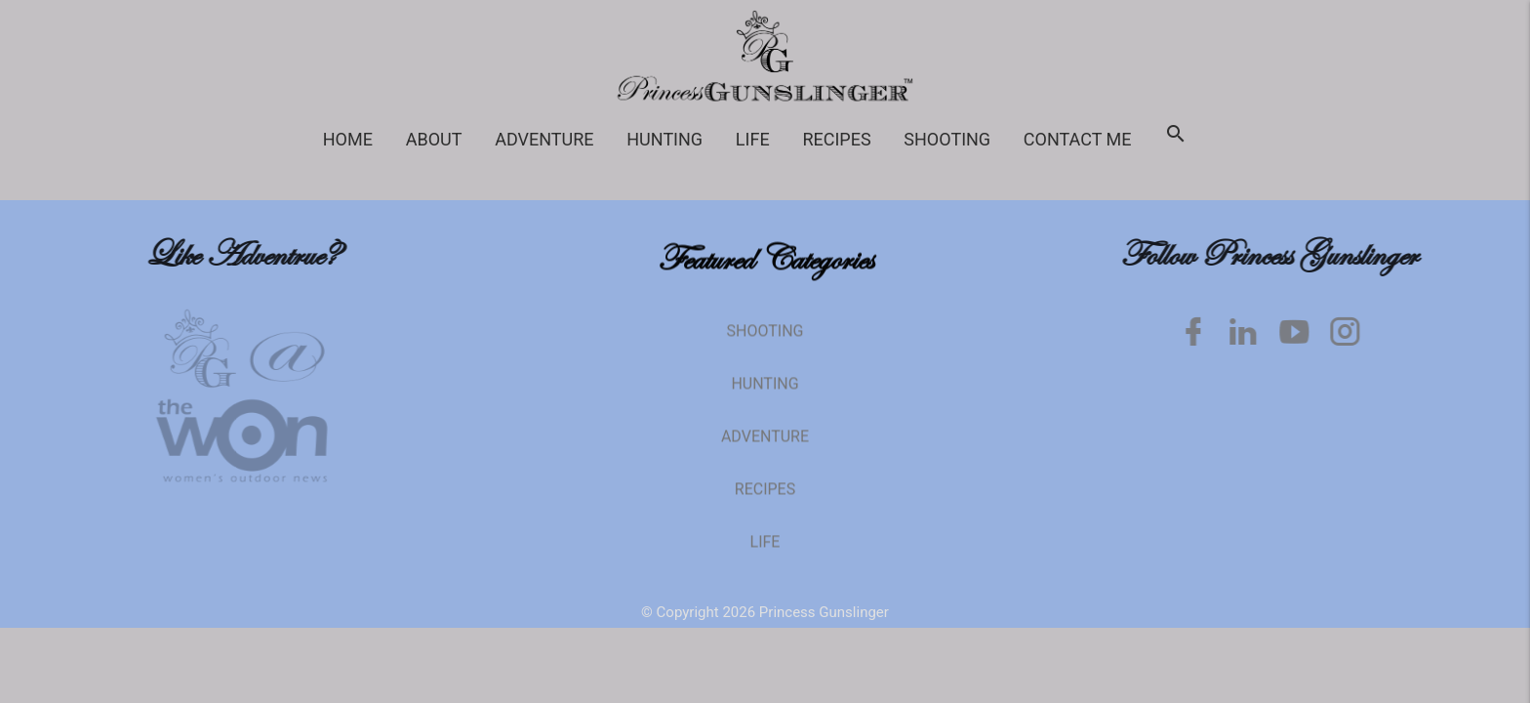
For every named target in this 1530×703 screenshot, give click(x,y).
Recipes (836, 139)
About (434, 139)
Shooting (947, 139)
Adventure (544, 139)
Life (753, 139)
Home (348, 139)
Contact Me (1078, 139)
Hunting (664, 139)
